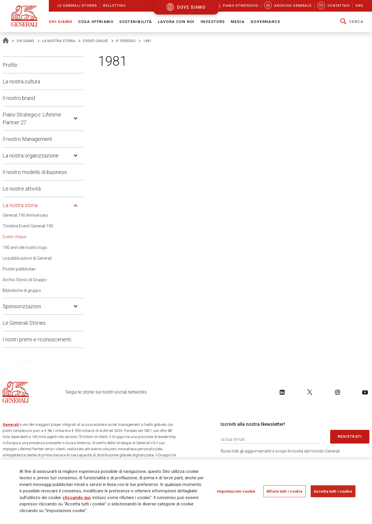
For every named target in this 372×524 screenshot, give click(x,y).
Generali (11, 424)
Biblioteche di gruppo (22, 290)
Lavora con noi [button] (176, 21)
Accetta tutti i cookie (333, 493)
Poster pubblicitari (19, 269)
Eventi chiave (95, 41)
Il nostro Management (27, 139)
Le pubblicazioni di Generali (27, 258)
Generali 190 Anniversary (25, 215)
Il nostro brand (19, 98)
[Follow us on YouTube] (365, 392)
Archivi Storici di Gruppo (25, 279)
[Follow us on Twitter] (309, 392)
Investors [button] (213, 21)
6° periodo (125, 41)
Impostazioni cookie (236, 493)
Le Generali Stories (24, 323)
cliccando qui (76, 499)
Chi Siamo (25, 41)
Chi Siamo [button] (60, 21)
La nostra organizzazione (31, 155)
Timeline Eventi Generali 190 (28, 226)
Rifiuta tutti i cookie (285, 493)
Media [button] (238, 21)
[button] (351, 21)
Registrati (350, 437)
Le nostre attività (22, 189)
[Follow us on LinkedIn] (282, 392)
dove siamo (191, 7)
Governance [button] (265, 21)
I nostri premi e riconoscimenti (37, 339)
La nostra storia (58, 41)
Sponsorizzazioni (22, 306)
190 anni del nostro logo (25, 247)
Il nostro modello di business (35, 172)
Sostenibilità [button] (135, 21)
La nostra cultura (21, 81)
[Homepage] (6, 41)
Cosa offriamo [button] (96, 21)
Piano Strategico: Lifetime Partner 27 (32, 118)
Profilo (10, 65)
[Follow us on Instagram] (337, 392)
